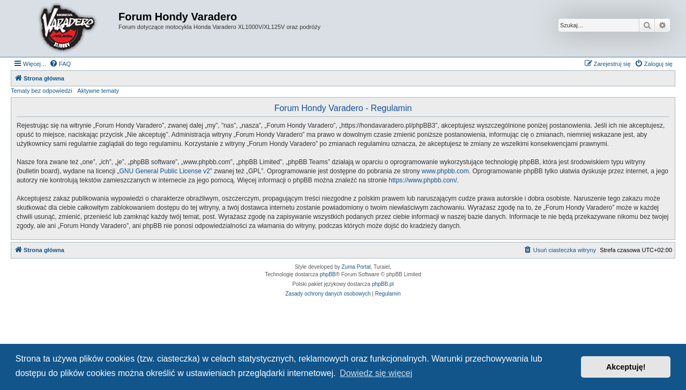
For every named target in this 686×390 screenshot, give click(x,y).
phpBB (328, 274)
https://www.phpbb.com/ (423, 180)
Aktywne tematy (98, 90)
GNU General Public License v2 (164, 171)
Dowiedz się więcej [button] (376, 373)
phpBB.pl (383, 284)
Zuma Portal (355, 267)
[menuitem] (60, 63)
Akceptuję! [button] (626, 367)
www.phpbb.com (445, 171)
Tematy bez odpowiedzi (41, 90)
